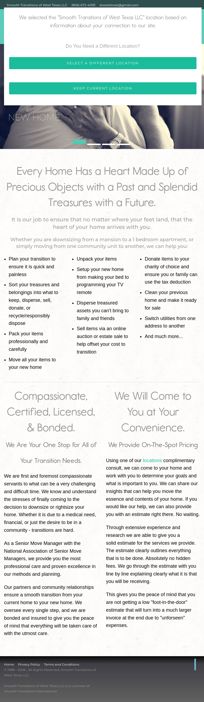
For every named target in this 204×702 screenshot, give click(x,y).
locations (152, 460)
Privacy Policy (29, 664)
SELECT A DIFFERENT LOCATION (103, 63)
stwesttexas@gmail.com (119, 5)
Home (9, 664)
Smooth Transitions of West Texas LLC (37, 5)
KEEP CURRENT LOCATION (103, 88)
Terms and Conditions (61, 664)
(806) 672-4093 (83, 5)
